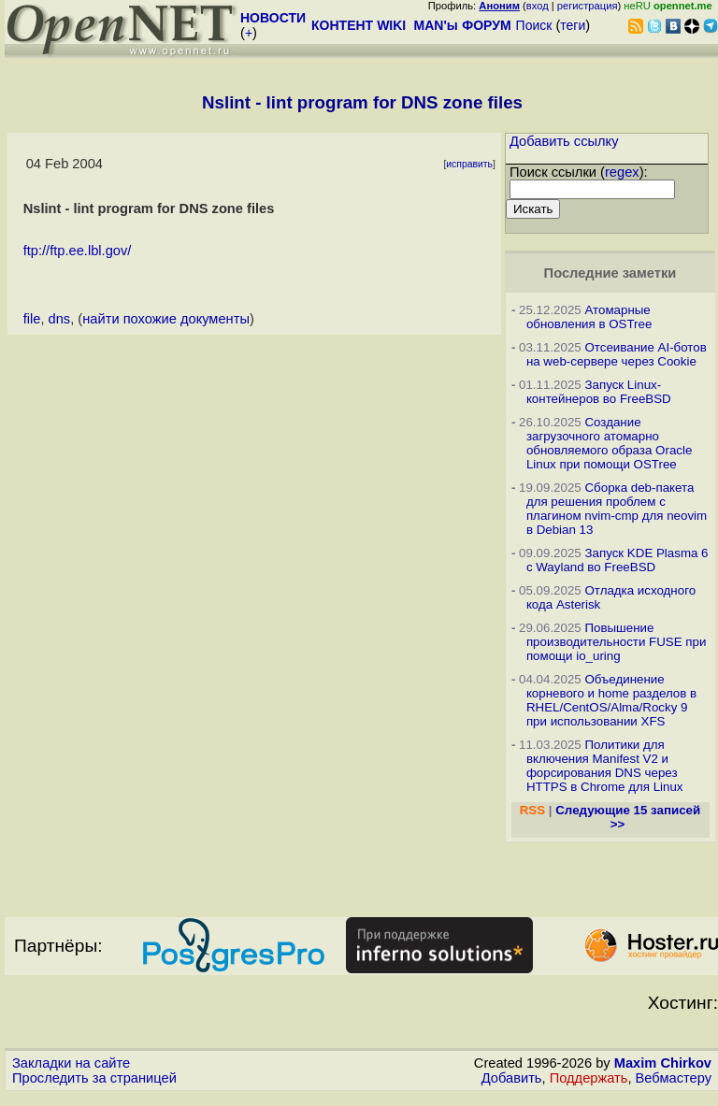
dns (60, 318)
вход (537, 5)
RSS (532, 810)
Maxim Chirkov (662, 1063)
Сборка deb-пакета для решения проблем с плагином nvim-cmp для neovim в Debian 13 (616, 509)
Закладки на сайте (71, 1063)
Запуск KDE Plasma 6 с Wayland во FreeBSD (617, 560)
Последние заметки (610, 273)
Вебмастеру (673, 1077)
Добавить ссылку (564, 141)
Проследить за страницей (94, 1077)
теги (572, 25)
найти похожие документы (166, 318)
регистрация (587, 5)
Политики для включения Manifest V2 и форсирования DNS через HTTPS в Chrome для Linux (604, 766)
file (32, 318)
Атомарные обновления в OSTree (589, 317)
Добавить (511, 1077)
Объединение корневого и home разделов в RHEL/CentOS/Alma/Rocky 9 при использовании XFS (611, 700)
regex (622, 172)
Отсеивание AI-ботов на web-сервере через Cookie (616, 354)
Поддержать (589, 1077)
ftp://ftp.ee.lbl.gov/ (77, 250)
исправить (469, 164)
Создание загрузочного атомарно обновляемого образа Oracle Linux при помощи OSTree (609, 443)
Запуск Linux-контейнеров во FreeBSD (598, 392)
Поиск (534, 25)
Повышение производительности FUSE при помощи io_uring (616, 642)
